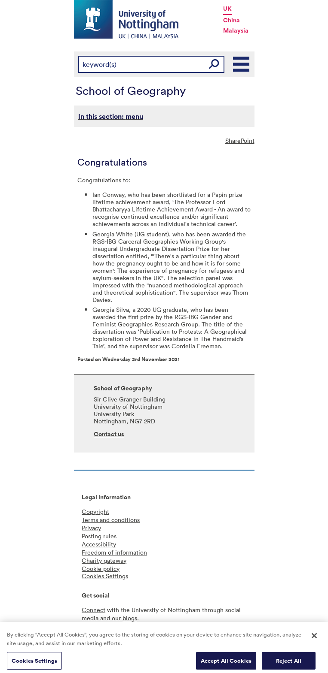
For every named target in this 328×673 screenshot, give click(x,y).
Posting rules (99, 536)
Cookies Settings (34, 663)
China (231, 20)
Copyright (95, 511)
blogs (130, 618)
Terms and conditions (111, 520)
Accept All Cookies (226, 663)
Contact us (109, 434)
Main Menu (241, 64)
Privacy (91, 528)
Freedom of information (114, 552)
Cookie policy (101, 568)
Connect (93, 610)
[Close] (314, 638)
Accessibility (99, 544)
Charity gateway (104, 560)
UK (227, 8)
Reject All (288, 663)
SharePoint (239, 140)
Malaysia (235, 30)
